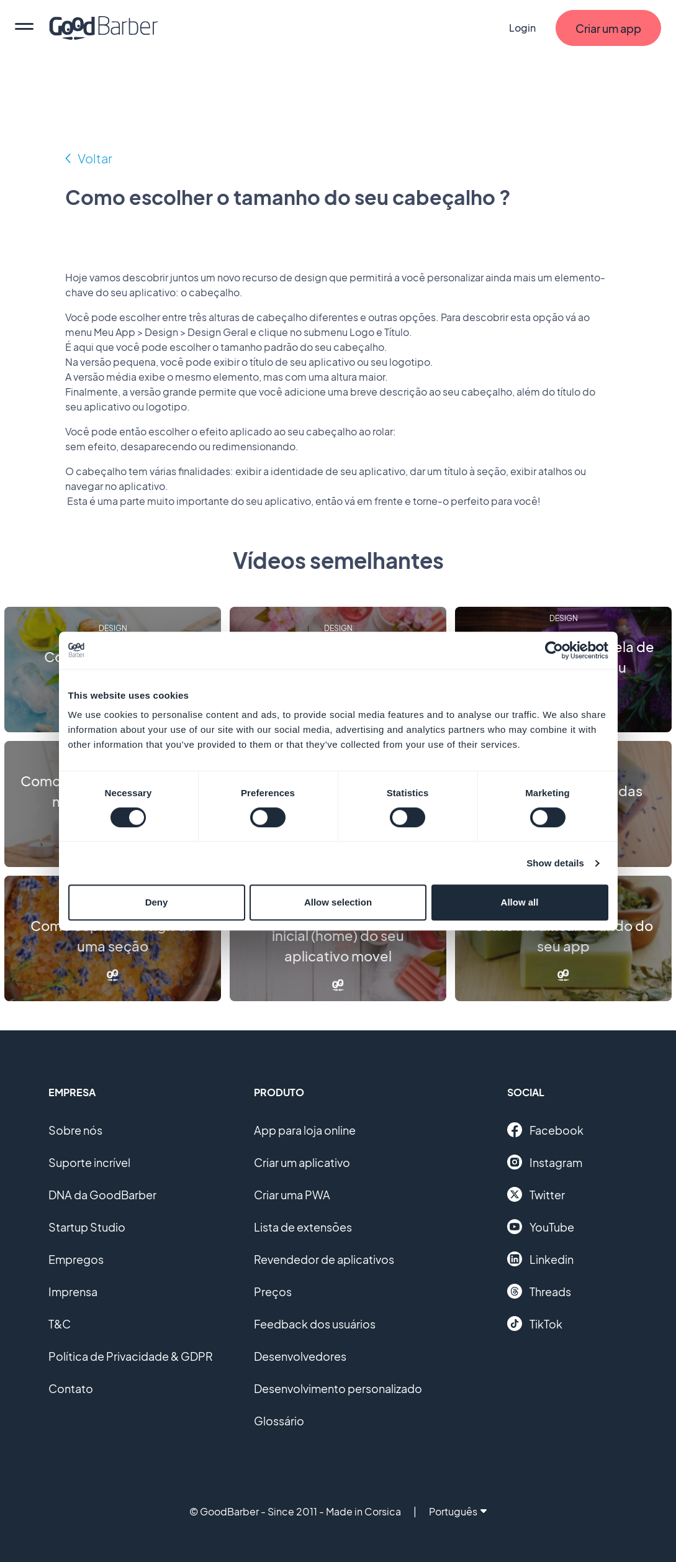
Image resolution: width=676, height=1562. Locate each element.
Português (458, 1511)
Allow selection (338, 902)
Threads (539, 1291)
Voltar (95, 158)
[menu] (24, 28)
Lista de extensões (303, 1227)
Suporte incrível (89, 1162)
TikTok (534, 1323)
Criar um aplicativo (302, 1162)
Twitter (536, 1194)
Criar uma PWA (292, 1194)
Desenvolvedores (300, 1356)
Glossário (279, 1421)
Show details (555, 863)
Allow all (520, 902)
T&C (59, 1324)
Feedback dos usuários (315, 1324)
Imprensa (72, 1291)
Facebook (545, 1129)
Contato (70, 1388)
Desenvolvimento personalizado (338, 1388)
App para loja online (305, 1130)
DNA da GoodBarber (102, 1194)
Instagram (544, 1162)
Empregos (76, 1259)
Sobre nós (75, 1130)
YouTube (540, 1226)
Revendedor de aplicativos (324, 1259)
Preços (273, 1291)
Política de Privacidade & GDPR (130, 1356)
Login (522, 27)
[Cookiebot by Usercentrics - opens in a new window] (554, 650)
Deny (156, 902)
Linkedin (540, 1258)
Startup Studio (86, 1227)
